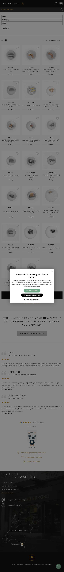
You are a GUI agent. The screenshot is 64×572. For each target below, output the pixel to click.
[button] (32, 300)
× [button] (52, 271)
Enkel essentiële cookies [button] (32, 295)
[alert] (32, 286)
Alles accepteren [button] (32, 290)
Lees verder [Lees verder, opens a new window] (36, 286)
